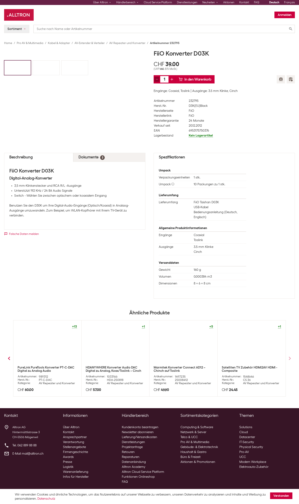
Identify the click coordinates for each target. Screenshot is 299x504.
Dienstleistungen (187, 2)
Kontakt (244, 2)
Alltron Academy (133, 467)
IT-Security (246, 442)
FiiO (191, 111)
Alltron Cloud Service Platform (143, 472)
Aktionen (228, 2)
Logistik (68, 467)
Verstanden (281, 496)
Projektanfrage (132, 447)
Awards (68, 457)
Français (289, 2)
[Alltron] (19, 15)
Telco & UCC (189, 437)
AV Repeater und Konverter (127, 43)
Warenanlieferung (75, 472)
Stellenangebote (74, 447)
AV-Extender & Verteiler (90, 43)
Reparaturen (130, 457)
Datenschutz (46, 498)
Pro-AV (244, 452)
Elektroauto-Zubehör (253, 467)
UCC (242, 457)
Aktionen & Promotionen (197, 462)
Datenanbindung (134, 462)
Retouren (128, 452)
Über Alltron (71, 427)
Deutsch (274, 2)
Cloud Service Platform (158, 2)
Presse (67, 462)
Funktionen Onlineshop (138, 477)
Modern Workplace (252, 462)
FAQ (256, 2)
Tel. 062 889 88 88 (24, 445)
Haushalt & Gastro (193, 452)
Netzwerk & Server (193, 432)
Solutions (245, 427)
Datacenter (247, 437)
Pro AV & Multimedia (30, 43)
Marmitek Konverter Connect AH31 (178, 367)
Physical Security (251, 447)
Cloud (243, 432)
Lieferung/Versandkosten (139, 437)
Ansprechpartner (75, 437)
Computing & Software (196, 427)
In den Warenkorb (195, 79)
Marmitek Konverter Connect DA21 (42, 367)
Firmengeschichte (75, 452)
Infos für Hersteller (76, 477)
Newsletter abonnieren (138, 432)
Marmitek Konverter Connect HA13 (246, 367)
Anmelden (285, 15)
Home (8, 43)
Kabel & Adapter (59, 43)
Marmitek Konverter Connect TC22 (110, 367)
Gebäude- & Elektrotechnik (199, 447)
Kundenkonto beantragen (140, 427)
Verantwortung (73, 442)
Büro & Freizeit (190, 457)
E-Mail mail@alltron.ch (28, 453)
